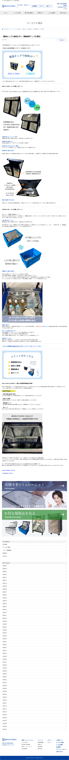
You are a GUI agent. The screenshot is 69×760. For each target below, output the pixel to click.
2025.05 (5, 597)
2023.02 (5, 676)
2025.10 (5, 583)
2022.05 (5, 694)
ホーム (5, 12)
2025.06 (5, 595)
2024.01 (5, 644)
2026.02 (5, 571)
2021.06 (5, 723)
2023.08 (5, 659)
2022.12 (5, 682)
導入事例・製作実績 (26, 744)
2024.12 (5, 612)
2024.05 (5, 632)
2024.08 (5, 624)
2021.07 (5, 720)
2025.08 (5, 589)
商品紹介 (62, 40)
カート (49, 6)
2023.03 (5, 673)
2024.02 (5, 641)
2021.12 (5, 706)
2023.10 (5, 653)
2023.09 (5, 656)
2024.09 (5, 621)
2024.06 (5, 630)
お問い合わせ (59, 751)
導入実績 (5, 544)
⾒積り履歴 (40, 746)
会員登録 (34, 6)
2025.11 (5, 580)
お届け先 (39, 744)
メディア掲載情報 (7, 550)
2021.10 (5, 711)
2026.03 (5, 568)
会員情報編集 (40, 742)
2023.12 (5, 647)
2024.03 (5, 638)
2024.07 (5, 627)
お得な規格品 (29, 13)
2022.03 (5, 697)
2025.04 (5, 600)
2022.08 (5, 688)
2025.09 (5, 586)
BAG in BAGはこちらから (9, 470)
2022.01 (5, 703)
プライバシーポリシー (61, 749)
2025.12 (5, 577)
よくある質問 (52, 12)
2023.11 (5, 650)
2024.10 (5, 618)
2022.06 (5, 691)
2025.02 (5, 606)
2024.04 (5, 635)
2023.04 (5, 671)
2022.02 (5, 700)
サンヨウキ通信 (6, 547)
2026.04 (5, 565)
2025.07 (5, 592)
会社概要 (58, 747)
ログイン (42, 6)
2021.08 (5, 717)
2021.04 (5, 729)
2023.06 (5, 665)
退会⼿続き (40, 748)
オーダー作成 (17, 12)
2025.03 (5, 603)
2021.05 (5, 726)
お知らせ (5, 556)
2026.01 (5, 574)
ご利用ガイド (40, 12)
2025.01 (5, 609)
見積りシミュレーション (27, 740)
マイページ (40, 740)
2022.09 (5, 685)
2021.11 (5, 708)
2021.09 (5, 714)
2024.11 (5, 615)
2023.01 (5, 679)
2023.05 (5, 668)
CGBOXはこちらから (8, 473)
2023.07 (5, 662)
